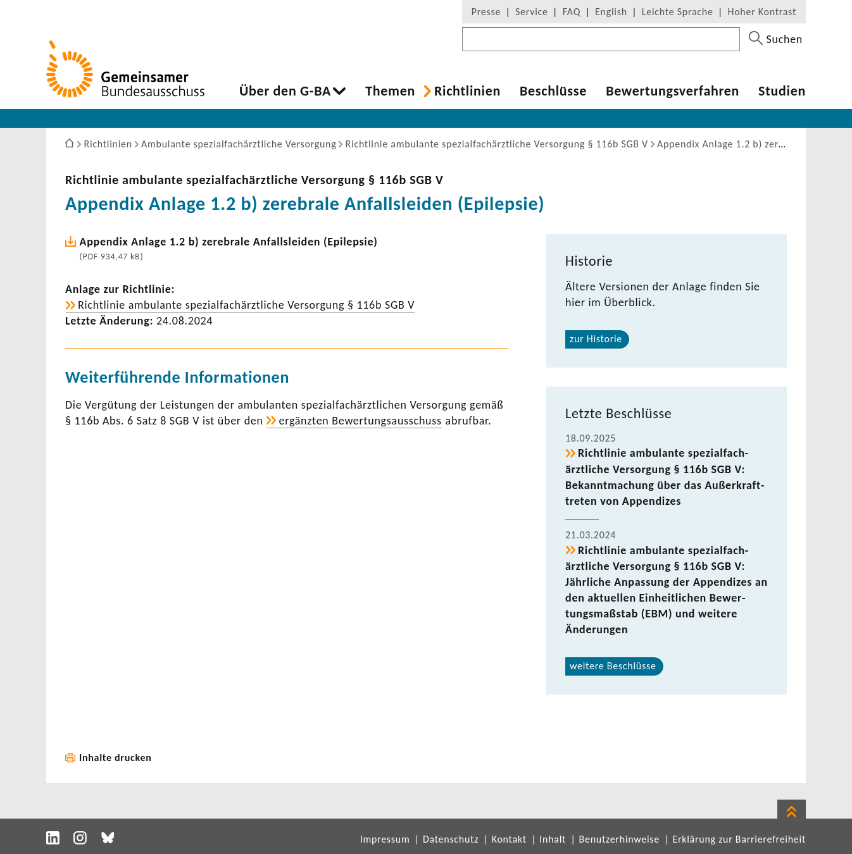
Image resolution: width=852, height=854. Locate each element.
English (611, 12)
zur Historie (596, 339)
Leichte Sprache (677, 12)
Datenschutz (451, 839)
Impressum (385, 839)
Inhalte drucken (115, 758)
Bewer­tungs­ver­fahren (672, 91)
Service (531, 12)
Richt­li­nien (467, 91)
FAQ (571, 12)
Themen (390, 91)
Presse (486, 12)
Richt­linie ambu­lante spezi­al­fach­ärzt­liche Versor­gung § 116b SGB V (254, 179)
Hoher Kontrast (762, 12)
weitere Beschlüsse (613, 666)
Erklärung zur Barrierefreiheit (739, 839)
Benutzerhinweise (619, 839)
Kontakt (509, 839)
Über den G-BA (285, 91)
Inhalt (552, 839)
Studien (782, 91)
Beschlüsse (553, 91)
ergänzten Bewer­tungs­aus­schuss (360, 421)
